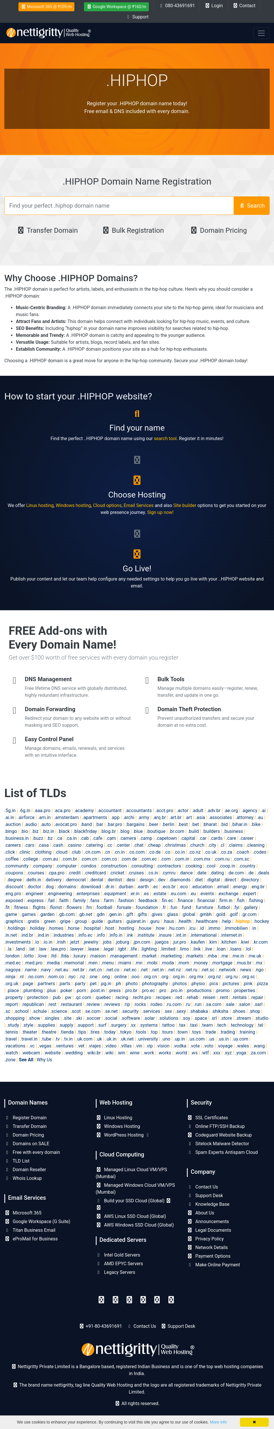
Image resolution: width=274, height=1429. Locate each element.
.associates (220, 817)
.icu (191, 928)
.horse (73, 928)
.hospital (92, 928)
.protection (37, 997)
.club (76, 852)
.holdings (16, 928)
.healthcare (206, 921)
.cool (210, 866)
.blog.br (108, 831)
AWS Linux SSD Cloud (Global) (131, 1216)
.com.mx (202, 859)
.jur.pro (179, 942)
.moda (167, 963)
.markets (194, 956)
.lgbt (121, 949)
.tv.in (68, 1039)
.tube (46, 1039)
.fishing (255, 900)
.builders (211, 831)
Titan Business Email (29, 1230)
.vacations (14, 1046)
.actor (182, 810)
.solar (149, 1018)
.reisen (208, 997)
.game (10, 914)
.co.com (136, 852)
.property (13, 997)
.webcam (30, 1053)
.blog (124, 831)
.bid (224, 824)
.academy (84, 810)
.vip (149, 1046)
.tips (81, 1032)
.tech (221, 1025)
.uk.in (111, 1039)
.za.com (258, 1053)
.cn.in (119, 852)
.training (247, 1032)
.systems (148, 1025)
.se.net (111, 1011)
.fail (51, 900)
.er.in (134, 893)
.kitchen (228, 942)
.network (227, 969)
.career (246, 838)
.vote (195, 1046)
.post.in (97, 990)
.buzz (37, 838)
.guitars (114, 921)
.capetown (166, 838)
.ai (263, 810)
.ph (118, 983)
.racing (121, 997)
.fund (186, 907)
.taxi (193, 1025)
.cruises (136, 873)
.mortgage (221, 963)
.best (183, 824)
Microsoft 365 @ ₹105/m (46, 6)
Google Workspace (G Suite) (37, 1221)
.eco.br (169, 886)
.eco (183, 886)
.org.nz (214, 976)
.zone (9, 1059)
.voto (208, 1046)
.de (250, 873)
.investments (17, 942)
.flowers (73, 907)
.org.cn (150, 976)
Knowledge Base (208, 1204)
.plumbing (32, 990)
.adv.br (213, 810)
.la (9, 949)
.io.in (47, 942)
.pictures (230, 983)
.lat (31, 949)
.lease (93, 949)
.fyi (236, 907)
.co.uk (210, 852)
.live (208, 949)
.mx (258, 963)
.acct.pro (164, 810)
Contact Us (202, 1187)
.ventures (64, 1046)
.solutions (168, 1018)
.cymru (168, 873)
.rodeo (155, 1004)
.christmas (175, 845)
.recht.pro (141, 997)
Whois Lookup (23, 1178)
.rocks (140, 1004)
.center (123, 845)
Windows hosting (73, 505)
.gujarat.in (135, 921)
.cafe (97, 838)
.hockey (261, 921)
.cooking (193, 866)
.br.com (176, 831)
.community (16, 866)
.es (146, 893)
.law (42, 949)
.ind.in (43, 935)
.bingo (10, 831)
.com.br (69, 859)
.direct (230, 879)
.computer (66, 866)
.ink (129, 935)
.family (79, 900)
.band (86, 824)
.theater (29, 1032)
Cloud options (107, 505)
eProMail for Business (31, 1239)
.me (224, 956)
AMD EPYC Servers (119, 1263)
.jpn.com (142, 942)
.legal (108, 949)
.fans (94, 900)
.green (49, 921)
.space (200, 1018)
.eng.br (257, 886)
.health (184, 921)
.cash (57, 845)
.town (181, 1032)
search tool (165, 438)
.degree (14, 879)
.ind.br (26, 935)
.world (180, 1053)
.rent (223, 997)
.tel (260, 1025)
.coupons (13, 873)
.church (196, 845)
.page (27, 983)
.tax (181, 1025)
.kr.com (260, 942)
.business (233, 831)
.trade (210, 1032)
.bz (50, 838)
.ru (187, 1004)
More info (218, 1422)
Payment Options (208, 1256)
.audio (30, 824)
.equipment (114, 893)
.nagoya (12, 969)
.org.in (178, 976)
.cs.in (152, 873)
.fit (7, 907)
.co (167, 852)
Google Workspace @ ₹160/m (116, 6)
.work (148, 1053)
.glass (172, 914)
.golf (233, 914)
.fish (240, 900)
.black (64, 831)
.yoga (240, 1053)
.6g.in (24, 810)
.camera (127, 838)
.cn (107, 852)
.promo (222, 990)
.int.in (180, 935)
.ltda (64, 956)
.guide (97, 921)
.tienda (67, 1032)
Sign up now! (160, 512)
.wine (134, 1053)
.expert (249, 893)
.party (80, 983)
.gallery (250, 907)
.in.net (10, 935)
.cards (216, 838)
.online (120, 976)
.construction (113, 866)
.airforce (26, 817)
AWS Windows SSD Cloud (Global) (135, 1225)
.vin (138, 1046)
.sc (7, 1011)
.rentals (239, 997)
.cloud (61, 852)
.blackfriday (85, 831)
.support (85, 1025)
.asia (200, 817)
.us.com (196, 1039)
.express (35, 900)
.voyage (224, 1046)
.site (67, 1018)
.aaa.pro (42, 810)
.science (58, 1011)
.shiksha (219, 1011)
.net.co (112, 969)
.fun (173, 907)
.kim (212, 942)
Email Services (139, 505)
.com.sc (241, 859)
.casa (43, 845)
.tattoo (168, 1025)
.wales (242, 1046)
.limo (184, 949)
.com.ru (222, 859)
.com (165, 859)
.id (201, 928)
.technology (242, 1025)
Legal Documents (209, 1230)
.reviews (111, 1004)
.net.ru (190, 969)
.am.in (44, 817)
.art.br (175, 817)
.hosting (126, 928)
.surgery (118, 1025)
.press (114, 990)
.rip (126, 1004)
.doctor (34, 886)
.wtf (205, 1053)
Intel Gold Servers (118, 1255)
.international (203, 935)
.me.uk (254, 956)
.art (188, 817)
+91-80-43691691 (104, 1326)
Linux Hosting (114, 1117)
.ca (59, 838)
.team (207, 1025)
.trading (227, 1032)
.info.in (115, 935)
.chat (138, 845)
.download (90, 886)
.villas (126, 1046)
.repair (256, 997)
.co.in (179, 852)
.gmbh (205, 914)
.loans (235, 949)
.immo (213, 928)
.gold (220, 914)
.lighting (148, 949)
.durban (125, 886)
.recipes (163, 997)
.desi (130, 879)
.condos (88, 866)
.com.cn (88, 859)
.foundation (146, 907)
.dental (96, 879)
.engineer (34, 893)
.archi (128, 817)
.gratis (33, 921)
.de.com (235, 873)
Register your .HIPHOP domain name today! (137, 103)
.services (151, 1011)
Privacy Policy (205, 1239)
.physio (197, 983)
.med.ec (12, 963)
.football (103, 907)
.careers (12, 845)
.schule (39, 1011)
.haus (168, 921)
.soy (186, 1018)
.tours (167, 1032)
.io (36, 942)
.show (34, 1018)
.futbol (223, 907)
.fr (164, 907)
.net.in (157, 969)
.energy (239, 886)
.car (203, 838)
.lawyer (76, 949)
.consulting (141, 866)
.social (110, 1018)
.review (92, 1004)
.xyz (228, 1053)
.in (253, 928)
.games (28, 914)
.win (121, 1053)
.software (130, 1018)
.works (164, 1053)
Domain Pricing (218, 230)
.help (226, 921)
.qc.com (83, 997)
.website (52, 1053)
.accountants (138, 810)
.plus (51, 990)
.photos (179, 983)
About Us (200, 1213)
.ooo (135, 976)
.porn (81, 990)
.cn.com (92, 852)
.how (160, 928)
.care (231, 838)
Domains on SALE (26, 1143)
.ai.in (9, 817)
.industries (63, 935)
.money (200, 963)
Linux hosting (40, 505)
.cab (84, 838)
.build (193, 831)
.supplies (46, 1025)
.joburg (122, 942)
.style (27, 1025)
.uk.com (84, 1039)
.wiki (108, 1053)
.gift (129, 914)
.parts (64, 983)
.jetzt (74, 942)
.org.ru (231, 976)
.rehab (191, 997)
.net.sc (208, 969)
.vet (81, 1046)
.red (178, 997)
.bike (255, 824)
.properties (244, 990)
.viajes (94, 1046)
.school (21, 1011)
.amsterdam (66, 817)
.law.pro (58, 949)
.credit (74, 873)
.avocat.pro (65, 824)
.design (146, 879)
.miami (124, 963)
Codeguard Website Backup (219, 1135)
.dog (49, 886)
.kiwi (244, 942)
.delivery (53, 879)
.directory (249, 879)
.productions (199, 990)
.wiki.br (93, 1053)
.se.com (92, 1011)
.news (245, 969)
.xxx (216, 1053)
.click (9, 852)
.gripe (65, 921)
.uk (99, 1039)
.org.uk (11, 983)
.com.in (181, 859)
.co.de (154, 852)
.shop (254, 1011)
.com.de (129, 859)
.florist (55, 907)
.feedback (147, 900)
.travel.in (28, 1039)
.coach (242, 852)
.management (123, 956)
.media (53, 963)
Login (213, 5)
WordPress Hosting (123, 1135)
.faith (63, 900)
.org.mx (196, 976)
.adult (197, 810)
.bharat (209, 824)
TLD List (16, 1161)
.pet (93, 983)
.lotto (28, 956)
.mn (138, 963)
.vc (32, 1046)
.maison (97, 956)
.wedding (73, 1053)
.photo (131, 983)
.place (13, 990)
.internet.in (231, 935)
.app (115, 817)
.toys (196, 1032)
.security (129, 1011)
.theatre (48, 1032)
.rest (51, 1004)
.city (212, 845)
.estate (159, 893)
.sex (168, 1011)
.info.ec (85, 935)
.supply (66, 1025)
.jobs (106, 942)
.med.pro (33, 963)
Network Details (207, 1247)
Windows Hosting (118, 1126)
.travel (10, 1039)
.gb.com (66, 914)
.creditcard (95, 873)
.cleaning (255, 845)
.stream (243, 1018)
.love (41, 956)
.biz (35, 831)
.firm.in (225, 900)
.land (20, 949)
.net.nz (174, 969)
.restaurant (71, 1004)
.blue (138, 831)
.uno (165, 1039)
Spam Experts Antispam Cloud (222, 1152)
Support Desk (205, 1195)
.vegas (44, 1046)
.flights (38, 907)
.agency (249, 810)
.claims (235, 845)
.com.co (108, 859)
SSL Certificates (207, 1117)
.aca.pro (62, 810)
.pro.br (130, 990)
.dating (217, 873)
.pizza (262, 983)
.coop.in (227, 866)
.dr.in (109, 886)
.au (260, 817)
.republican (32, 1004)
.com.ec (148, 859)
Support (137, 17)
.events (206, 893)
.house (144, 928)
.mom (183, 963)
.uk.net (127, 1039)
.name (30, 969)
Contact (244, 5)
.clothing (42, 852)
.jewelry (90, 942)
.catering (94, 845)
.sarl (258, 1004)
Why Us (44, 1059)
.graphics (13, 921)
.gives (156, 914)
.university (147, 1039)
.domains (66, 886)
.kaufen (197, 942)
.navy (45, 969)
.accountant (109, 810)
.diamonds (179, 879)
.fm (88, 907)
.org (164, 976)
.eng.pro (12, 893)
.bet (195, 824)
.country (247, 866)
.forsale (123, 907)
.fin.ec (167, 900)
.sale (229, 1004)
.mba (212, 956)
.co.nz (194, 852)
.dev (161, 879)
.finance (185, 900)
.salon (244, 1004)
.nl (21, 976)
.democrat (75, 879)
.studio (261, 1018)
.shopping (14, 1018)
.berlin (168, 824)
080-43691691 (176, 5)
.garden (47, 914)
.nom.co (55, 976)
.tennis (11, 1032)
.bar (99, 824)
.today (109, 1032)
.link (196, 949)
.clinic (24, 852)
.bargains (134, 824)
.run (197, 1004)
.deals (263, 873)
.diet (198, 879)
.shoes (238, 1011)
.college (30, 859)
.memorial (73, 963)
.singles (51, 1018)
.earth (143, 886)
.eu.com (178, 893)
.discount (13, 886)
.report (11, 1004)
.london (12, 956)
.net (144, 969)
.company (42, 866)
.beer (153, 824)
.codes (259, 852)
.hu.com (176, 928)
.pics (213, 983)
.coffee (11, 859)
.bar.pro (114, 824)
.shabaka (198, 1011)
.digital (213, 879)
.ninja (9, 976)
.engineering (59, 893)
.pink (247, 983)
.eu (193, 893)
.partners (46, 983)
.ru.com (173, 1004)
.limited (167, 949)
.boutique (156, 831)
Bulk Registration (133, 230)
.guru (154, 921)
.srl (214, 1018)
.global (188, 914)
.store (226, 1018)
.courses (35, 873)
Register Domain (25, 1117)
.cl (222, 845)
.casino (74, 845)
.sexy (180, 1011)
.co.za (226, 852)
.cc (109, 845)
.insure (165, 935)
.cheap (154, 845)
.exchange (228, 893)
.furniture (204, 907)
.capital (187, 838)
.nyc (71, 976)
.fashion (125, 900)
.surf (101, 1025)
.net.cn (95, 969)
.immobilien (236, 928)
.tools (141, 1032)
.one (93, 976)
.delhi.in (33, 879)
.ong (105, 976)
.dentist (114, 879)
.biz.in (48, 831)
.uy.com (240, 1039)
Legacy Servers (115, 1272)
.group (80, 921)
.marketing (171, 956)
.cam (111, 838)
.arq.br (159, 817)
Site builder (184, 505)
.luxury (79, 956)
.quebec (103, 997)
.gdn (100, 914)
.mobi (151, 963)
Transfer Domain (47, 230)
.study (13, 1025)
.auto (45, 824)
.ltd (53, 956)
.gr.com (248, 914)
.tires (94, 1032)
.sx (133, 1025)
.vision (163, 1046)
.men (92, 963)
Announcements (208, 1221)
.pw (67, 997)
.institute (145, 935)
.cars (29, 845)
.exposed (13, 900)
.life (133, 949)
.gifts (142, 914)
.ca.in (71, 838)
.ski (78, 1018)
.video (110, 1046)
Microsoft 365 (23, 1213)
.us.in (223, 1039)
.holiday (37, 928)
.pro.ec (148, 990)
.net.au (61, 969)
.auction (12, 824)
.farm (108, 900)
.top (153, 1032)
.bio (24, 831)
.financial (205, 900)
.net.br (78, 969)
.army (143, 817)
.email (222, 886)
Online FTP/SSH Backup (216, 1126)
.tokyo (125, 1032)
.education (202, 886)
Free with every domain (32, 1152)
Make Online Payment (213, 1264)
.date (201, 873)
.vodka (179, 1046)
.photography (154, 983)
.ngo (259, 969)
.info (100, 935)
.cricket (116, 873)
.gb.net (85, 914)
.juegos (161, 942)
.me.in (238, 956)
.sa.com (213, 1004)
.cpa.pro (56, 873)
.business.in (16, 838)
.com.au (50, 859)
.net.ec (130, 969)
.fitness (20, 907)
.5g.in (10, 810)
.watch (11, 1053)
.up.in (179, 1039)
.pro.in (176, 990)
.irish (61, 942)
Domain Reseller (25, 1169)
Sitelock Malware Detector (218, 1143)
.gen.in (115, 914)
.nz (82, 976)
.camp (145, 838)
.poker (65, 990)
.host (109, 928)
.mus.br (244, 963)
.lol (248, 949)
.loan (221, 949)
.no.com (35, 976)
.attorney (244, 817)
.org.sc (248, 976)
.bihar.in (239, 824)
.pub (56, 997)
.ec (155, 886)
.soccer (92, 1018)
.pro (162, 990)
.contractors (168, 866)
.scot (76, 1011)
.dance (186, 873)
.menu (107, 963)
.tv (57, 1039)
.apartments (94, 817)
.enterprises (88, 893)
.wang (258, 1046)
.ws (194, 1053)
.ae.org (231, 810)
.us (211, 1039)
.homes (55, 928)
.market (149, 956)
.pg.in (105, 983)
